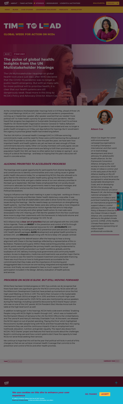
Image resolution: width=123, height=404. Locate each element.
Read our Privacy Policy (20, 400)
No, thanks (91, 394)
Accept (105, 394)
